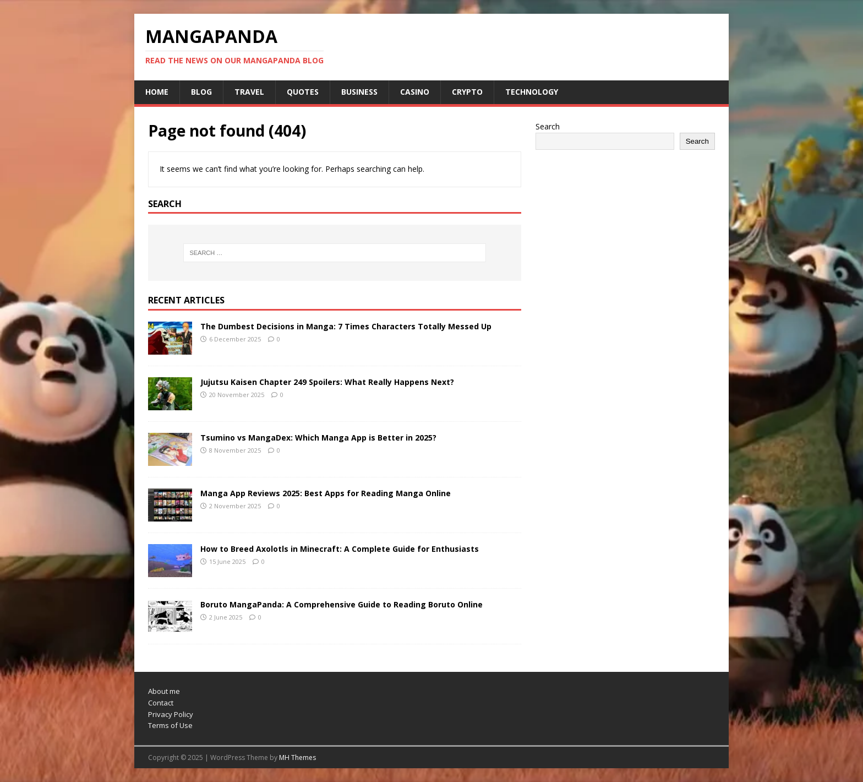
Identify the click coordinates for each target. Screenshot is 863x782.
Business (359, 91)
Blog (201, 91)
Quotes (303, 91)
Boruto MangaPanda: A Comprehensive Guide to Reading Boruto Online (341, 604)
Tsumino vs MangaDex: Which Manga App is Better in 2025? (318, 437)
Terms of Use (170, 725)
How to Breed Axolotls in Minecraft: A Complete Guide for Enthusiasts (339, 549)
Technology (531, 91)
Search (548, 126)
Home (156, 91)
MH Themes (297, 757)
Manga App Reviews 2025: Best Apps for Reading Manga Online (325, 493)
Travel (249, 91)
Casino (414, 91)
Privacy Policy (170, 714)
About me (164, 691)
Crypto (467, 91)
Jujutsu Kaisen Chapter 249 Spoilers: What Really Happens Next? (327, 382)
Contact (160, 703)
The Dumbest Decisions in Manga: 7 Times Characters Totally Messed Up (345, 326)
